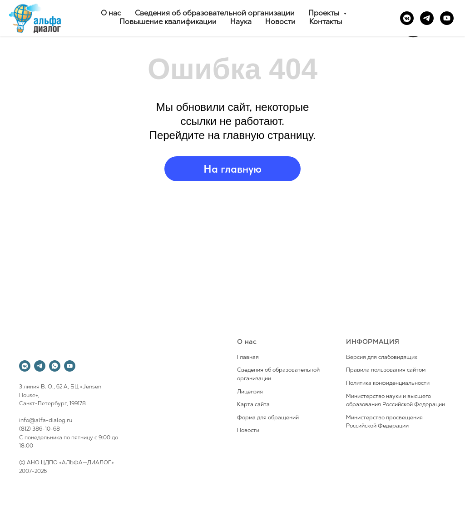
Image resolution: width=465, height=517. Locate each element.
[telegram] (427, 18)
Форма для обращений (268, 418)
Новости (280, 22)
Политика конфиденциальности (388, 383)
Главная (248, 357)
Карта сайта (253, 405)
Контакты (325, 22)
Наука (241, 22)
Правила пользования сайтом (385, 370)
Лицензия (250, 392)
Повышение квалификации (168, 22)
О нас (111, 13)
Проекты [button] (324, 13)
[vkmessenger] (407, 18)
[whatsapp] (54, 366)
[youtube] (447, 18)
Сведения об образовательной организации (215, 13)
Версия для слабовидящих (381, 357)
